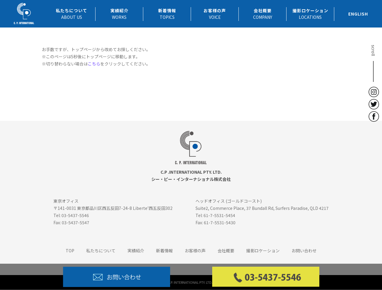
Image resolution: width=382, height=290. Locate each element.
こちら (94, 64)
